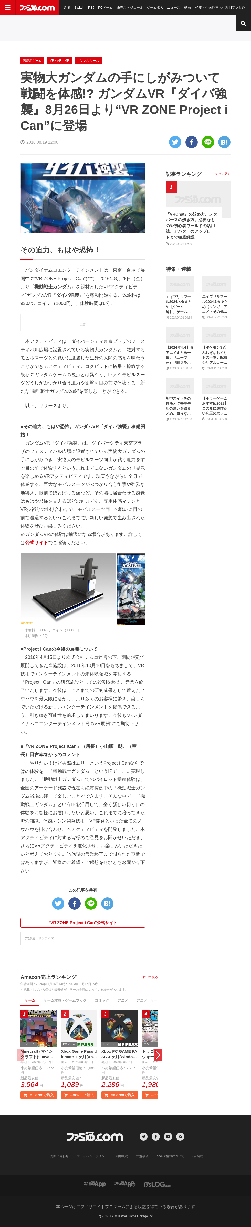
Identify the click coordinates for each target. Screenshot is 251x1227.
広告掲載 (196, 1156)
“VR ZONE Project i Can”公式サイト (82, 923)
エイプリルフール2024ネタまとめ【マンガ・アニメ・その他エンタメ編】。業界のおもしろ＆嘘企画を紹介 (215, 304)
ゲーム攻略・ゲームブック (65, 1000)
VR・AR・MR (59, 60)
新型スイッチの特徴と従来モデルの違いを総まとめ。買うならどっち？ (178, 406)
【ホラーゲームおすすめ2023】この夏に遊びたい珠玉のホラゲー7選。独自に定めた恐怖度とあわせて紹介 (215, 406)
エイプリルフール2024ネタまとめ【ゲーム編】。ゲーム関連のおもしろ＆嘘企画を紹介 (179, 304)
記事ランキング (184, 174)
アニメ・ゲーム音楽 (152, 1000)
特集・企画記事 (205, 7)
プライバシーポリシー (92, 1156)
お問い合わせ (59, 1156)
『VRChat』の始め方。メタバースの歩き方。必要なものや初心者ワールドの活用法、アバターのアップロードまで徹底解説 (191, 225)
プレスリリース (88, 60)
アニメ (122, 1000)
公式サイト (36, 542)
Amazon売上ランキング (48, 977)
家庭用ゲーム (32, 60)
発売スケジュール (129, 7)
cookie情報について (170, 1156)
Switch (79, 7)
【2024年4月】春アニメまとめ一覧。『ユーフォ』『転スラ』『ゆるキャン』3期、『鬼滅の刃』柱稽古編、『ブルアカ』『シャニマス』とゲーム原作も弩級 (180, 355)
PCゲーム (105, 7)
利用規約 (122, 1156)
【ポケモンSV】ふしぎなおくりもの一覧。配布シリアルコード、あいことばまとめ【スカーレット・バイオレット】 (215, 355)
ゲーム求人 (154, 7)
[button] (158, 1055)
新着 (67, 7)
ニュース (172, 7)
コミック (102, 1000)
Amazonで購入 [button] (39, 1095)
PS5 (91, 7)
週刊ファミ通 (234, 7)
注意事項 (143, 1156)
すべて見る (150, 977)
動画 (186, 7)
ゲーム (30, 1000)
